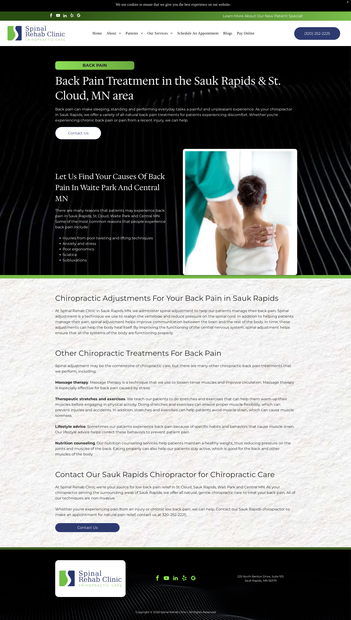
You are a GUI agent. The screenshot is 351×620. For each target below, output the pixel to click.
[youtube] (58, 4)
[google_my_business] (79, 4)
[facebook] (51, 4)
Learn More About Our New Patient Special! (263, 4)
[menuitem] (97, 22)
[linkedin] (65, 4)
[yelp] (72, 4)
